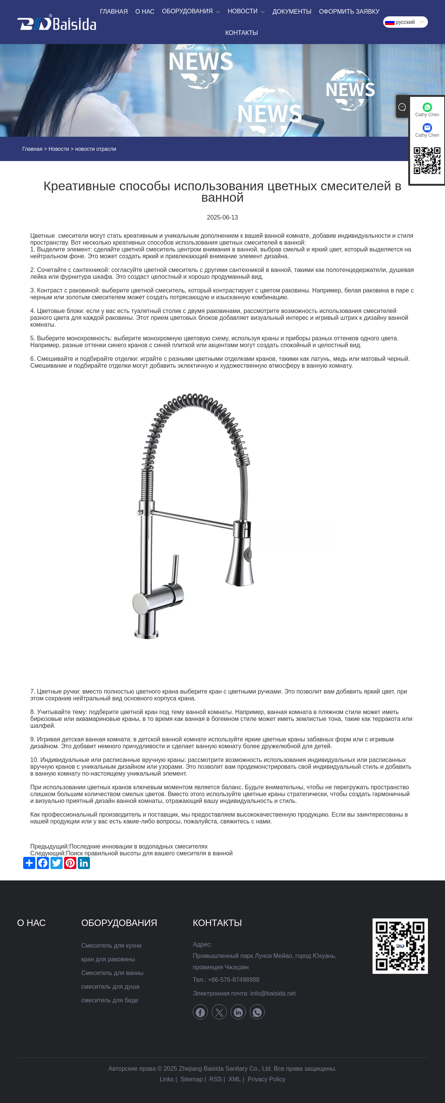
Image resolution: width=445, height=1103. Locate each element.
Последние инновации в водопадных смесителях (138, 846)
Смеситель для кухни (111, 945)
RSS (215, 1079)
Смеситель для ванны (112, 973)
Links (167, 1079)
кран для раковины (108, 959)
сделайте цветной (119, 249)
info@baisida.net (273, 993)
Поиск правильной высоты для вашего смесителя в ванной (149, 853)
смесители (73, 235)
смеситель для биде (109, 1000)
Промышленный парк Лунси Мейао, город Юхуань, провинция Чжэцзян (264, 961)
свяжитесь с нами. (246, 821)
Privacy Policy (267, 1079)
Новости (59, 149)
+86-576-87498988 (233, 980)
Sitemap (192, 1079)
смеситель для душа (110, 986)
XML (234, 1079)
